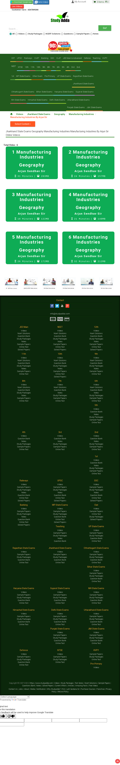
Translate (19, 700)
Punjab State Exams (76, 107)
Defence (87, 58)
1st (12, 76)
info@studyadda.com (60, 314)
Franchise (101, 689)
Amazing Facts (81, 686)
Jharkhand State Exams (83, 83)
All (12, 34)
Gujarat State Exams (85, 92)
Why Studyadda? (54, 689)
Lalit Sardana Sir (73, 689)
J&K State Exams (94, 107)
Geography (60, 114)
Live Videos (17, 6)
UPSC (19, 58)
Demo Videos (41, 2)
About (26, 689)
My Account (78, 1)
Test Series (79, 683)
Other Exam (37, 76)
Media (33, 689)
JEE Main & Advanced (72, 58)
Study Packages (33, 34)
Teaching (96, 58)
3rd (72, 67)
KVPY (104, 58)
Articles (71, 686)
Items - (101, 2)
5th (63, 67)
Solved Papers (24, 350)
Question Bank (24, 336)
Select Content (23, 124)
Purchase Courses (88, 689)
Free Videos (93, 686)
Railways (28, 58)
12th (27, 67)
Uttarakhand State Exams (78, 100)
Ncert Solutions (24, 334)
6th (58, 67)
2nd (78, 67)
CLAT (58, 58)
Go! (105, 28)
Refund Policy (63, 692)
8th (48, 67)
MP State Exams (23, 76)
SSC (52, 58)
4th (68, 67)
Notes (94, 34)
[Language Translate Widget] (15, 697)
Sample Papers (82, 34)
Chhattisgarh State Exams (22, 92)
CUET (36, 58)
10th (38, 67)
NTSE (20, 67)
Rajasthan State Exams (83, 76)
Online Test (23, 347)
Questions (67, 34)
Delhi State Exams (57, 100)
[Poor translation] (11, 716)
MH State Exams (18, 100)
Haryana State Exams (64, 92)
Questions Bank (28, 686)
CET (13, 58)
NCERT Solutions (51, 34)
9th (43, 67)
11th (32, 67)
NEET (13, 66)
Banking (44, 58)
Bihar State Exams (44, 92)
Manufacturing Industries (81, 114)
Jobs (21, 689)
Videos (19, 34)
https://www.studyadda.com (41, 683)
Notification (41, 689)
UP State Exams (64, 76)
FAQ (64, 689)
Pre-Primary (50, 76)
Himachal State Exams (37, 100)
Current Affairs (61, 686)
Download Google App (23, 2)
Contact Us (13, 689)
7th (53, 67)
